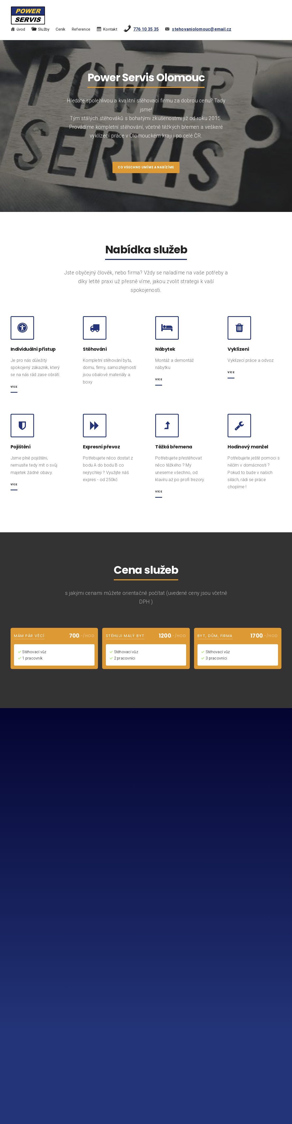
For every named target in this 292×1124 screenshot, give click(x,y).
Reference (81, 30)
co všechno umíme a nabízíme (146, 169)
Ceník (60, 30)
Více (159, 383)
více (15, 390)
